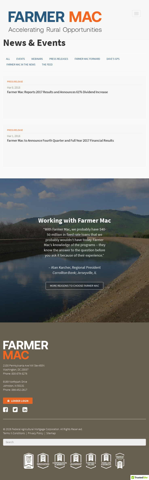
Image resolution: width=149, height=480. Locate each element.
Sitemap (51, 433)
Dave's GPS (113, 59)
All (8, 59)
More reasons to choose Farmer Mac (74, 286)
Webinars (37, 59)
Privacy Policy (35, 433)
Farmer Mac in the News (20, 64)
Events (20, 59)
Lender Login (18, 401)
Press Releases (58, 59)
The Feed (47, 64)
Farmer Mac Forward (87, 59)
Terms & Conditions (14, 433)
